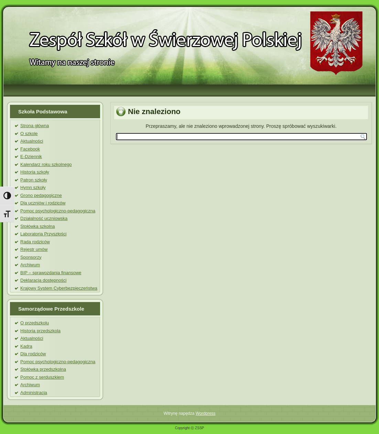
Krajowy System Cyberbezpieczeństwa (58, 288)
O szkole (29, 133)
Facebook (30, 149)
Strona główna (34, 125)
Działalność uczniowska (43, 218)
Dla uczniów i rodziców (43, 202)
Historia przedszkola (40, 330)
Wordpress (206, 413)
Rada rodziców (35, 241)
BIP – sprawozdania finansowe (51, 272)
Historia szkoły (34, 172)
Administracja (33, 392)
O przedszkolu (34, 322)
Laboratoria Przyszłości (43, 233)
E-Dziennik (31, 156)
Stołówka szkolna (37, 226)
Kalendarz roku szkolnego (46, 164)
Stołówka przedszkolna (43, 369)
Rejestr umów (33, 249)
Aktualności (31, 141)
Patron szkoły (33, 179)
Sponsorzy (30, 257)
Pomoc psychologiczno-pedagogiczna (57, 210)
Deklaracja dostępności (43, 280)
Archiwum (30, 264)
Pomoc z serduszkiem (42, 377)
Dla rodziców (33, 353)
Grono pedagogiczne (41, 195)
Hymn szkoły (33, 187)
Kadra (26, 346)
